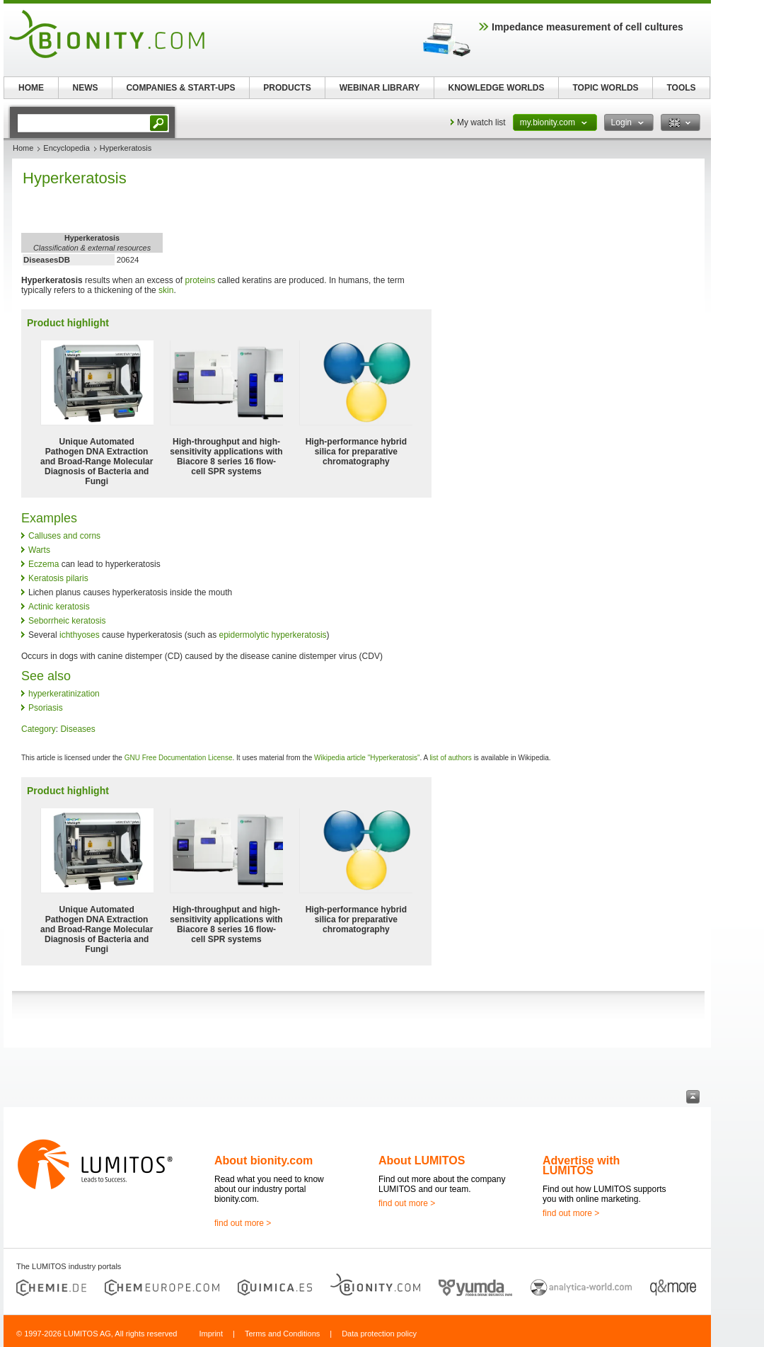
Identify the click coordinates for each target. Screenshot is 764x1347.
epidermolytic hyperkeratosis (272, 635)
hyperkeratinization (64, 694)
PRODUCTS (287, 88)
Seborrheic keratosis (66, 621)
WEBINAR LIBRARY (380, 88)
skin (165, 290)
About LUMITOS (421, 1160)
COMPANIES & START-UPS (180, 88)
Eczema (43, 564)
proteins (200, 280)
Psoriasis (45, 708)
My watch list (481, 122)
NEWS (85, 88)
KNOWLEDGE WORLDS (496, 88)
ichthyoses (79, 635)
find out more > (242, 1223)
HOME (31, 88)
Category (38, 729)
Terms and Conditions (282, 1333)
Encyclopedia (66, 148)
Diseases (77, 729)
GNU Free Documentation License (179, 758)
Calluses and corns (64, 536)
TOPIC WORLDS (605, 88)
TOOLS (680, 88)
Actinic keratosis (59, 607)
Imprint (211, 1333)
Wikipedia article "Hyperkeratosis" (366, 758)
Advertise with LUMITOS (581, 1165)
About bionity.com (263, 1160)
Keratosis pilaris (58, 578)
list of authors (450, 758)
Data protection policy (379, 1333)
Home (23, 148)
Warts (39, 550)
